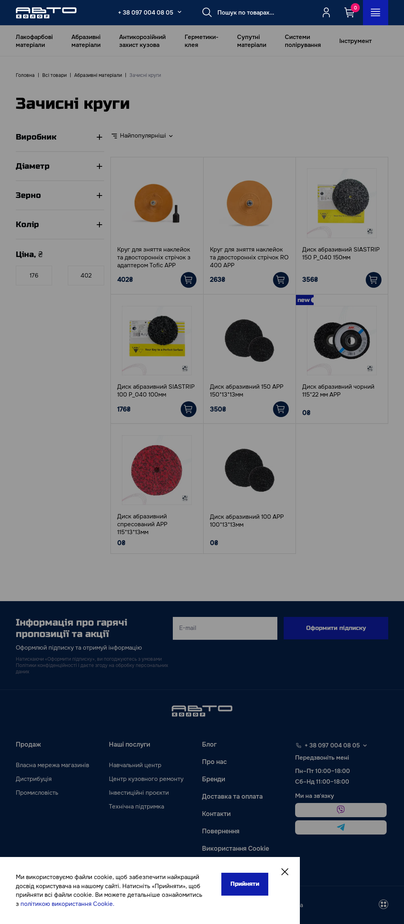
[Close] (284, 871)
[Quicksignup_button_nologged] (326, 12)
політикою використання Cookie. (67, 904)
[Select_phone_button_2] (179, 12)
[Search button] (207, 12)
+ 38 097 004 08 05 (145, 13)
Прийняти (244, 883)
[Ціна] (34, 275)
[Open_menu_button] (375, 12)
